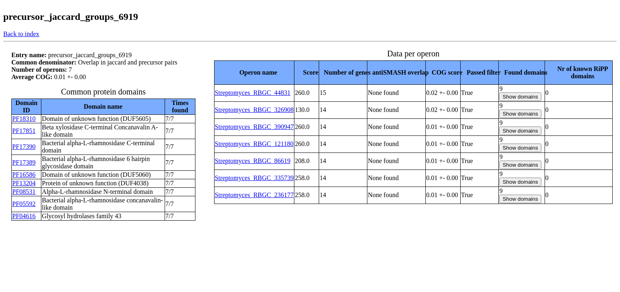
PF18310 (24, 118)
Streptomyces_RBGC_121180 (254, 143)
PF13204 (24, 183)
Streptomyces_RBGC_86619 (253, 160)
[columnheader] (254, 72)
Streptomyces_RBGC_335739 (254, 177)
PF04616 (24, 216)
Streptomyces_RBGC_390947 (254, 126)
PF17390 (24, 146)
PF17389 (24, 162)
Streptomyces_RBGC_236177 (254, 194)
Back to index (21, 33)
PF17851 (24, 130)
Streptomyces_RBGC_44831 (253, 92)
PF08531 (24, 191)
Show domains (520, 97)
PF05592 (24, 203)
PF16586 (24, 174)
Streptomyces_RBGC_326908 (254, 109)
